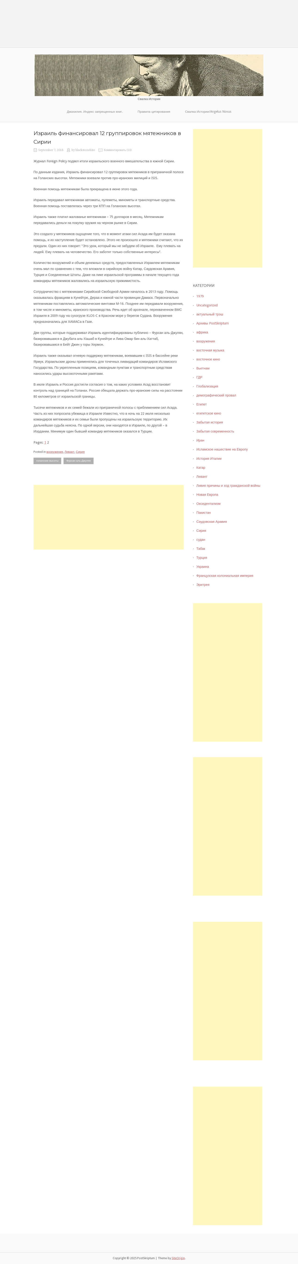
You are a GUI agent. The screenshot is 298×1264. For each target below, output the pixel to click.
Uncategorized (207, 305)
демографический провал (216, 395)
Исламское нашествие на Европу (222, 449)
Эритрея (203, 585)
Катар (200, 467)
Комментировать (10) (118, 150)
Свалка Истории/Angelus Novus (208, 111)
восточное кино (208, 359)
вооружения (54, 452)
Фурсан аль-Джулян (78, 460)
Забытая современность (215, 431)
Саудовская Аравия (211, 521)
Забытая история (209, 422)
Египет (201, 404)
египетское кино (208, 413)
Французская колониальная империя (224, 576)
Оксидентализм (208, 503)
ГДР (199, 377)
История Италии (209, 458)
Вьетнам (203, 368)
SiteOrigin (178, 1258)
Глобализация (207, 386)
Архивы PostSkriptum (212, 323)
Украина (202, 566)
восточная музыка (210, 350)
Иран (200, 440)
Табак (200, 548)
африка (202, 332)
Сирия (80, 452)
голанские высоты (47, 460)
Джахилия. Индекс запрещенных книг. (95, 111)
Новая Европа (207, 494)
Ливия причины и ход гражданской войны (228, 485)
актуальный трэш (209, 314)
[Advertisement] (108, 517)
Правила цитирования (154, 111)
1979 (200, 296)
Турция (201, 557)
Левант (69, 452)
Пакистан (203, 512)
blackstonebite (85, 150)
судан (200, 539)
